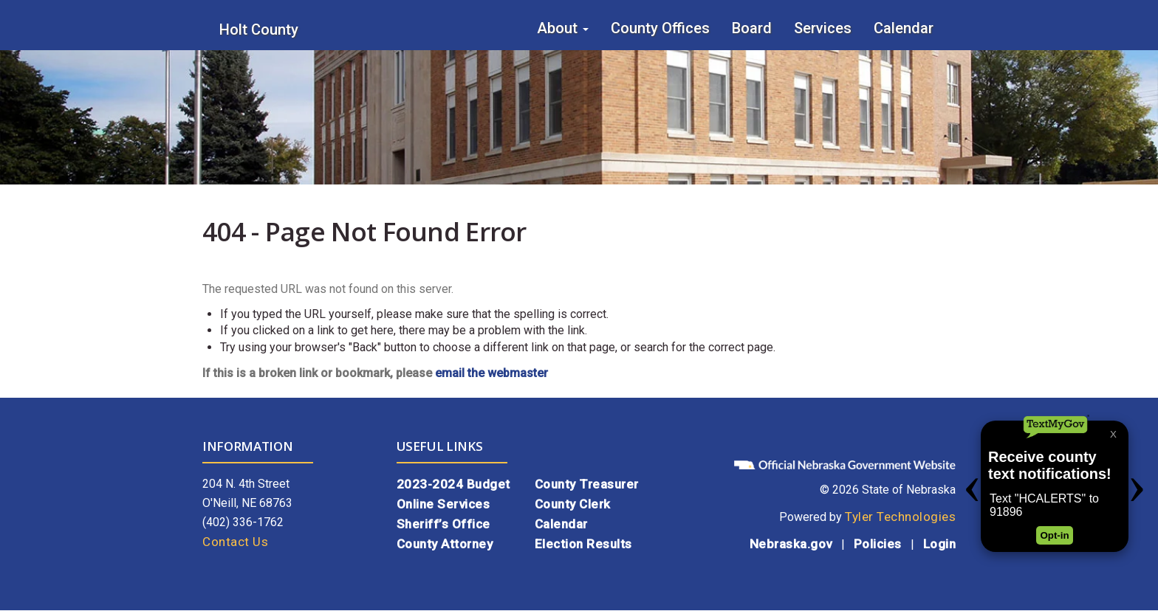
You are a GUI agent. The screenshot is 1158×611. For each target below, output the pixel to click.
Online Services (443, 504)
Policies (878, 543)
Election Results (583, 543)
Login (939, 543)
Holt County (258, 29)
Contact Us (235, 541)
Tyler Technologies (900, 516)
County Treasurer (587, 484)
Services (823, 28)
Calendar (903, 28)
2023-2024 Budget (453, 484)
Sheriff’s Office (443, 524)
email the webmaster (491, 373)
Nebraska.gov (791, 543)
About (563, 28)
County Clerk (573, 504)
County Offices (660, 28)
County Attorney (445, 543)
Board (752, 28)
